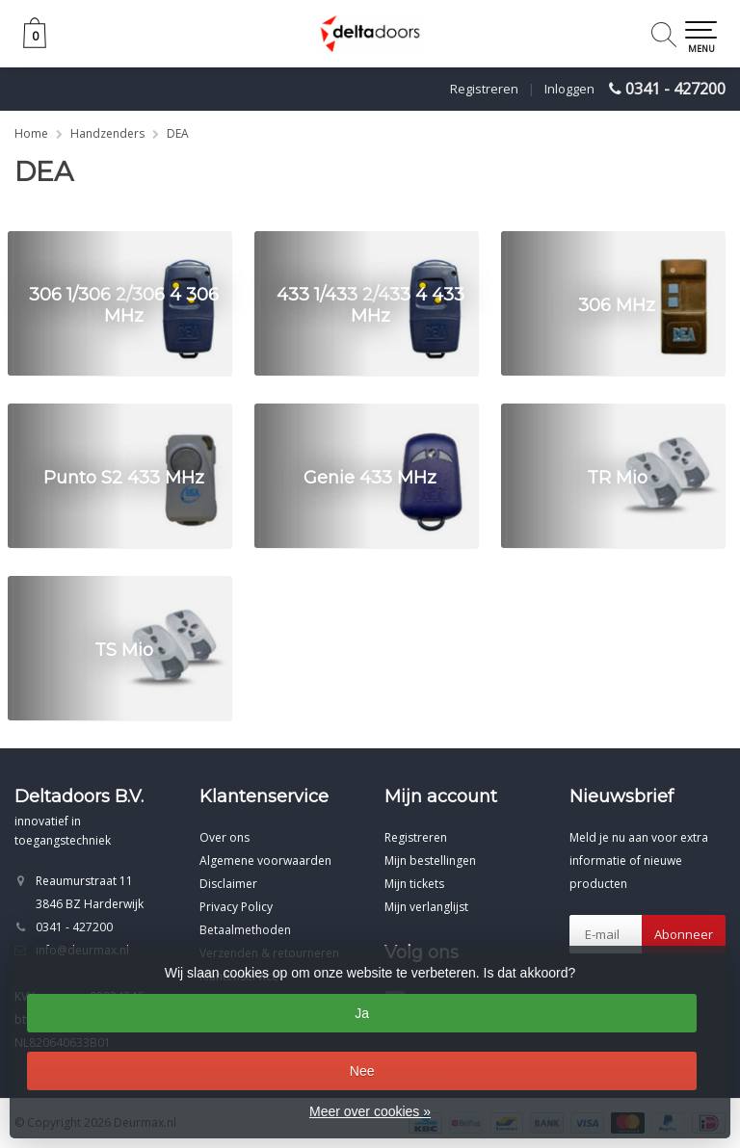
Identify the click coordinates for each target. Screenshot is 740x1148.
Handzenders (107, 133)
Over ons (224, 837)
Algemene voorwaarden (265, 860)
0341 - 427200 (675, 88)
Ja (362, 1013)
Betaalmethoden (245, 930)
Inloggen (569, 88)
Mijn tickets (414, 883)
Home (31, 133)
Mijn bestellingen (430, 860)
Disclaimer (228, 883)
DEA (178, 133)
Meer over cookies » (370, 1111)
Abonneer (683, 934)
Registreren (484, 88)
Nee (362, 1071)
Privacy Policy (236, 907)
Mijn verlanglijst (426, 907)
